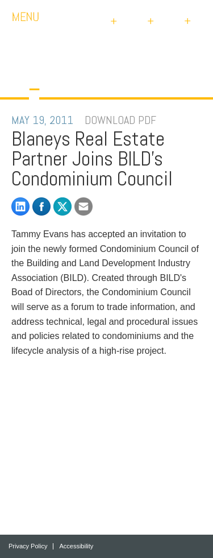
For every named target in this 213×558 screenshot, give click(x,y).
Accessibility (76, 546)
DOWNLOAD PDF (120, 120)
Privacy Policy (28, 546)
